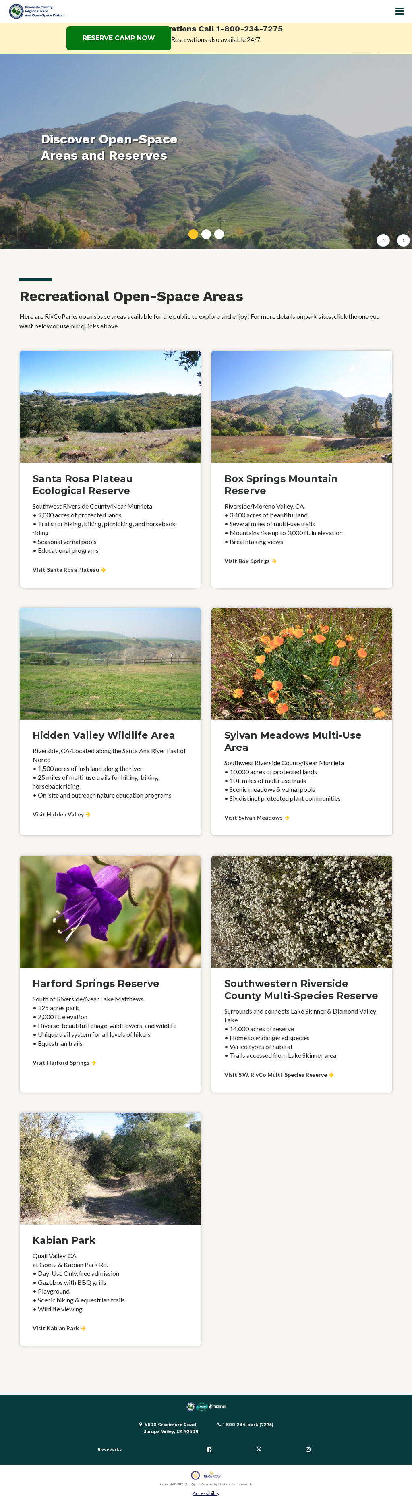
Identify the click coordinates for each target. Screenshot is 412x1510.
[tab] (193, 234)
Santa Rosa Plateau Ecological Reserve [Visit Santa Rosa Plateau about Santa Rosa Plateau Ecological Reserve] (83, 484)
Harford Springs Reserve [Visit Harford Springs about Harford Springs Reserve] (96, 983)
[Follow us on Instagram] (308, 1449)
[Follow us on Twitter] (258, 1449)
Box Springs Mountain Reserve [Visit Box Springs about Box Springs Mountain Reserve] (281, 484)
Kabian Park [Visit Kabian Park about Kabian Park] (64, 1240)
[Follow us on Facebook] (209, 1449)
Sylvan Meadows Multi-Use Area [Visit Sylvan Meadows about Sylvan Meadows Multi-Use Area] (293, 741)
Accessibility (206, 1493)
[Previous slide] (383, 240)
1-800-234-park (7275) (248, 1424)
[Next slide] (403, 240)
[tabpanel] (206, 151)
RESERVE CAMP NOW (119, 38)
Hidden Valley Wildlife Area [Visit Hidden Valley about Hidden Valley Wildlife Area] (104, 735)
